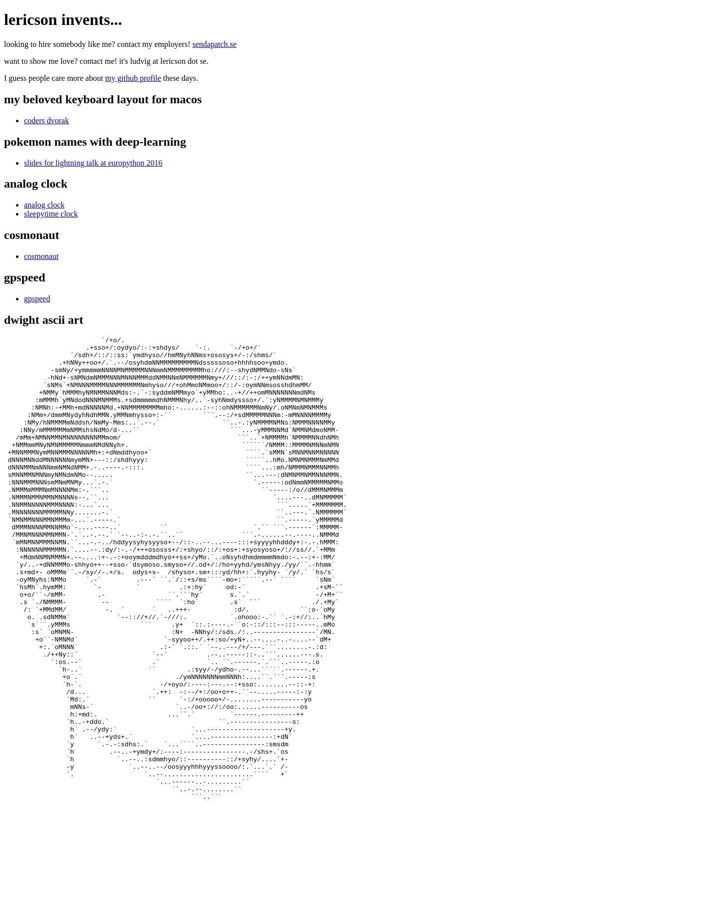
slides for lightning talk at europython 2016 (93, 163)
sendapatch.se (214, 44)
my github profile (133, 78)
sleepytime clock (51, 214)
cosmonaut (41, 256)
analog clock (44, 205)
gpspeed (37, 298)
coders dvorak (46, 120)
